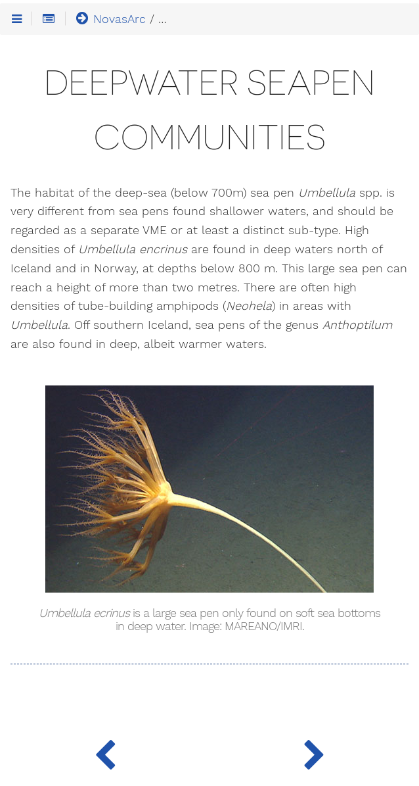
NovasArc (110, 18)
